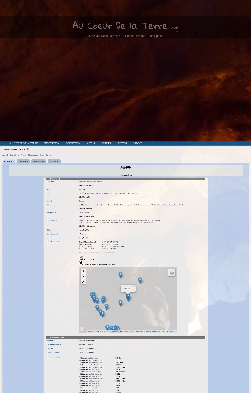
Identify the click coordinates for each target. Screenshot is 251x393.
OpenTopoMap (152, 331)
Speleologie (14, 155)
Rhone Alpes (33, 155)
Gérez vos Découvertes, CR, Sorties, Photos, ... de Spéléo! (125, 36)
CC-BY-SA (163, 331)
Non (80, 230)
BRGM (174, 331)
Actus (91, 143)
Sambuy (82, 201)
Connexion (73, 143)
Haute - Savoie (45, 155)
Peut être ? (82, 344)
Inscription (51, 143)
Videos (137, 143)
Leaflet (91, 331)
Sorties (106, 143)
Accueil (5, 155)
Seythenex (82, 189)
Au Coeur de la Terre (24, 143)
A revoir (83, 234)
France (23, 155)
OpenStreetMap (111, 331)
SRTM (131, 331)
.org (174, 27)
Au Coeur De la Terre (120, 25)
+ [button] (83, 271)
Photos (122, 143)
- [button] (83, 276)
